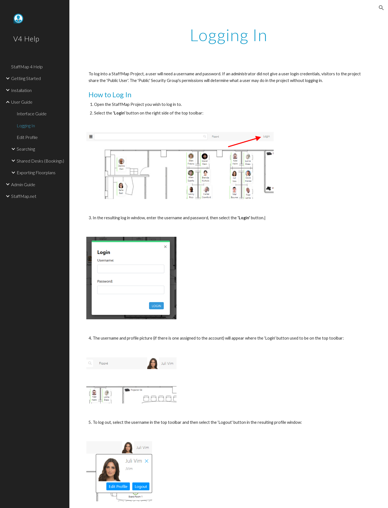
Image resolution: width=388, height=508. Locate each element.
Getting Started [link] (26, 78)
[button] (381, 7)
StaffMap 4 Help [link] (27, 66)
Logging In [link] (26, 125)
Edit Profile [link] (27, 137)
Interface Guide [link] (32, 113)
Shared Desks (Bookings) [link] (40, 160)
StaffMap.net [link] (23, 196)
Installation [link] (21, 90)
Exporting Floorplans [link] (36, 172)
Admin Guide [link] (23, 184)
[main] (228, 34)
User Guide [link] (21, 101)
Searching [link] (26, 148)
